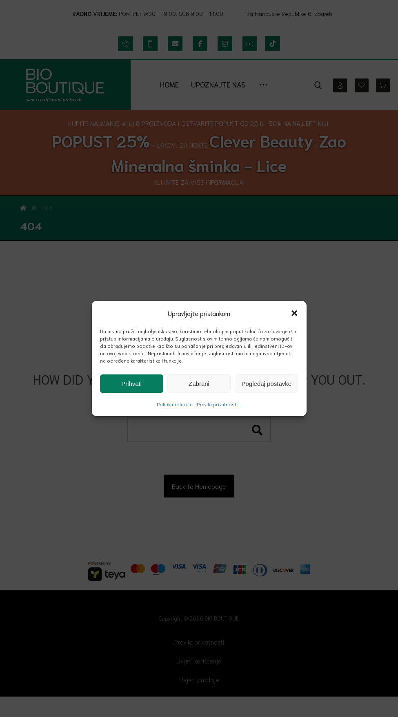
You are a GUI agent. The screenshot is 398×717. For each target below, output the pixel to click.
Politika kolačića (175, 404)
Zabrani (199, 383)
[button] (294, 313)
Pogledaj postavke (267, 383)
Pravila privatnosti (217, 404)
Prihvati (131, 383)
